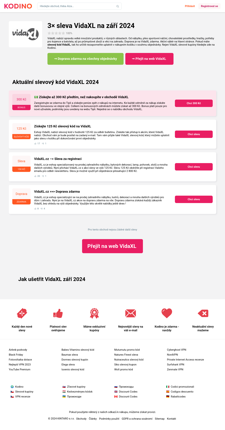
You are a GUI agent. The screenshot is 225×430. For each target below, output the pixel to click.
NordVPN (172, 354)
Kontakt (171, 418)
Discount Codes (128, 391)
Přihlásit (190, 6)
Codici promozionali (182, 386)
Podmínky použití (109, 418)
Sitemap (160, 418)
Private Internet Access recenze (185, 359)
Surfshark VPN (175, 364)
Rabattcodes (178, 396)
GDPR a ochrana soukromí (137, 418)
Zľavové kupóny (76, 386)
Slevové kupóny (24, 391)
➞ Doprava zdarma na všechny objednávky (85, 59)
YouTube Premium (19, 369)
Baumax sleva (70, 354)
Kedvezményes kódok (80, 391)
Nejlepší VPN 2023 (20, 364)
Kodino (19, 386)
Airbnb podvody (18, 349)
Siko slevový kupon (125, 364)
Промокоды (126, 386)
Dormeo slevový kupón (75, 359)
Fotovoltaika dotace (20, 359)
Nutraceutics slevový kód (128, 359)
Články (93, 418)
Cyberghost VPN (176, 349)
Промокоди (74, 396)
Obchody (81, 418)
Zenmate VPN (175, 369)
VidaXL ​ (112, 246)
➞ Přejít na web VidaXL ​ (149, 59)
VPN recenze (22, 396)
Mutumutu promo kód (127, 349)
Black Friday (16, 354)
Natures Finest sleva (126, 354)
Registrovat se (209, 6)
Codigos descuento (182, 391)
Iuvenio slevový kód (73, 369)
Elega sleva (68, 364)
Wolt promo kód (123, 369)
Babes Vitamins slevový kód (78, 349)
